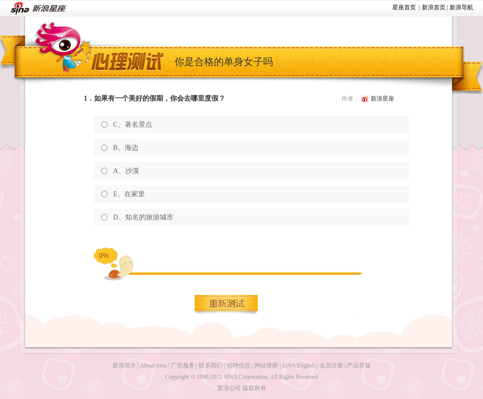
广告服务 (183, 365)
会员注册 (331, 365)
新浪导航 (461, 7)
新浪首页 (434, 7)
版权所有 (254, 388)
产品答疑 (359, 365)
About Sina (153, 365)
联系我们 (210, 365)
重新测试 (227, 305)
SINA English (298, 365)
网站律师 (266, 365)
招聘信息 (238, 365)
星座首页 (404, 7)
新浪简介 (124, 365)
